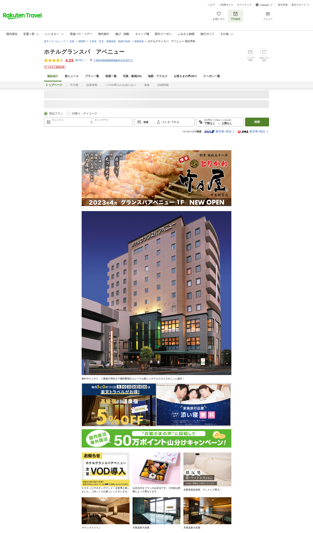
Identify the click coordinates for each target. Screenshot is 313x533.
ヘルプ (211, 4)
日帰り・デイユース (84, 113)
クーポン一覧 (211, 76)
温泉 (147, 84)
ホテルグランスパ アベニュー (84, 52)
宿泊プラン (56, 113)
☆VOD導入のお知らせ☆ (120, 84)
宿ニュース (72, 76)
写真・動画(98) (132, 76)
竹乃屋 (74, 84)
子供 (174, 122)
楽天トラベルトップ (54, 41)
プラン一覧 (92, 76)
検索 (257, 121)
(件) (80, 60)
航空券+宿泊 (217, 131)
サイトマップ (244, 4)
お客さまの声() (185, 76)
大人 (164, 122)
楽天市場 (282, 4)
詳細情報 (163, 84)
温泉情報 (91, 84)
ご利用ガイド (226, 4)
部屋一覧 (111, 76)
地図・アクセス (157, 76)
